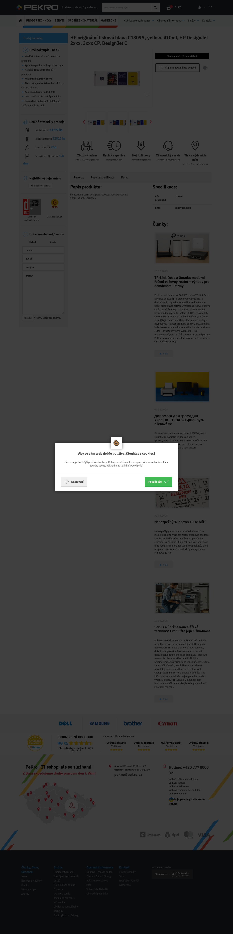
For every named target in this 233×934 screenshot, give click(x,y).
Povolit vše (158, 482)
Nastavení (73, 482)
